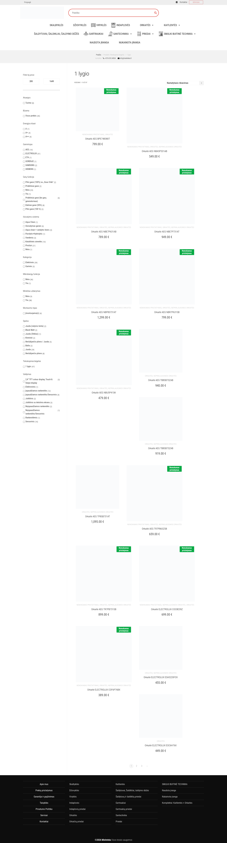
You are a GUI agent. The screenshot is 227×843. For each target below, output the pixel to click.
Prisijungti (27, 2)
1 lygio (28, 366)
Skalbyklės (56, 25)
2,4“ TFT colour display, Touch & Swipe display (38, 381)
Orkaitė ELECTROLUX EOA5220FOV (161, 675)
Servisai (44, 813)
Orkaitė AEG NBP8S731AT (103, 311)
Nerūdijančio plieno (33, 353)
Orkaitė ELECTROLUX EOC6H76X (161, 743)
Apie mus (44, 782)
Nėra (27, 190)
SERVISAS (196, 2)
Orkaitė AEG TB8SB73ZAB (160, 379)
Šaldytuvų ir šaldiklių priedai (128, 794)
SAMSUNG (29, 165)
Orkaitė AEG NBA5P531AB (154, 150)
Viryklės (101, 25)
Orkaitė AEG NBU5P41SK (104, 391)
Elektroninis (30, 386)
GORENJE (29, 161)
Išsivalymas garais (33, 226)
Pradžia (98, 55)
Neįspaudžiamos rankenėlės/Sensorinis (34, 412)
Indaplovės (123, 25)
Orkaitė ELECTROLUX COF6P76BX (103, 687)
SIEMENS (29, 169)
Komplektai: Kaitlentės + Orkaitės (177, 800)
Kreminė (28, 337)
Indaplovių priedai (77, 807)
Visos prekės (30, 115)
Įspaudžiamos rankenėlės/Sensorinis (41, 394)
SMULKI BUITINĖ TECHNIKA (180, 33)
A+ (26, 132)
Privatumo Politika (44, 807)
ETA (27, 157)
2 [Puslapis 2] (136, 763)
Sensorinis (29, 421)
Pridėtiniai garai (32, 186)
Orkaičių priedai (76, 819)
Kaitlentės (172, 25)
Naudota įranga (99, 42)
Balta (27, 345)
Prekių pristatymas (44, 788)
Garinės (28, 266)
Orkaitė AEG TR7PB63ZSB (154, 527)
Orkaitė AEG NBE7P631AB (103, 231)
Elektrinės (29, 262)
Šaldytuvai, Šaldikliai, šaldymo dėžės (56, 33)
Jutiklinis (29, 398)
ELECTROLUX (31, 153)
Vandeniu (29, 237)
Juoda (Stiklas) (31, 334)
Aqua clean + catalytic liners (37, 230)
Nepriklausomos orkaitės (170, 147)
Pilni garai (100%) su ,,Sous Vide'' (39, 182)
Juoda (28, 349)
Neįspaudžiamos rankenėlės (37, 406)
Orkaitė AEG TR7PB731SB (103, 607)
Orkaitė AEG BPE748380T (97, 138)
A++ (27, 136)
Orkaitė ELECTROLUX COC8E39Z (167, 607)
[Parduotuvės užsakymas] (184, 83)
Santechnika (122, 33)
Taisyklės (44, 800)
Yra (26, 194)
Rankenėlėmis (31, 417)
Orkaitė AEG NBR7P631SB (167, 311)
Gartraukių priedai (124, 807)
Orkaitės (147, 25)
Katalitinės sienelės (33, 241)
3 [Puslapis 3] (141, 763)
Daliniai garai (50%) (33, 205)
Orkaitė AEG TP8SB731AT (97, 514)
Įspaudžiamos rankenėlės (36, 390)
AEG (27, 149)
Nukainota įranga (129, 42)
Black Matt (30, 330)
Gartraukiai (96, 33)
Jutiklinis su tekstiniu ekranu (37, 402)
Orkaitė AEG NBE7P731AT (166, 231)
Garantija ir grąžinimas (44, 794)
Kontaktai (183, 2)
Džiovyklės (79, 25)
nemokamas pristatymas (93, 134)
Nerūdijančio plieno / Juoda (37, 341)
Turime (28, 103)
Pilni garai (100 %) (33, 209)
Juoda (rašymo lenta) (34, 326)
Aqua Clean (30, 222)
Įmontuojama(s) (32, 313)
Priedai (148, 33)
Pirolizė (28, 245)
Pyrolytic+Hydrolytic (33, 233)
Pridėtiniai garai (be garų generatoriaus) (35, 199)
